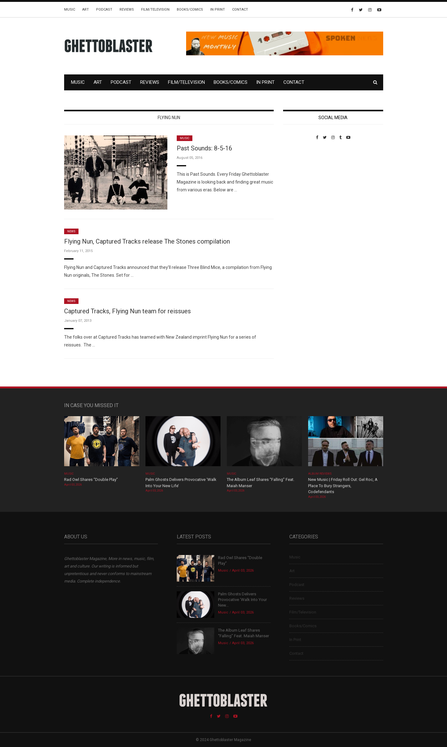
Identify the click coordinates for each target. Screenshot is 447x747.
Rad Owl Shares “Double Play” (91, 479)
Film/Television (155, 10)
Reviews (126, 10)
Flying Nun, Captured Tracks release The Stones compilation (147, 241)
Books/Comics (190, 10)
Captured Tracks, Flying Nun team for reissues (127, 311)
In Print (217, 10)
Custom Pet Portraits (301, 182)
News (71, 231)
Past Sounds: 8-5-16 (204, 148)
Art (85, 10)
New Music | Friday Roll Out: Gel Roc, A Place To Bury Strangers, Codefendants (343, 485)
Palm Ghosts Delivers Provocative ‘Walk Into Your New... (242, 600)
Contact (240, 10)
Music (69, 10)
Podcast (104, 10)
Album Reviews (320, 473)
